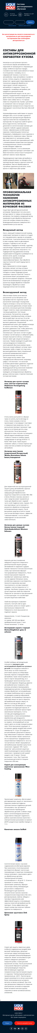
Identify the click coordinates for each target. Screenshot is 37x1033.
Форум (7, 1023)
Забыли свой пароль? (25, 25)
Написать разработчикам (24, 1023)
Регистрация (12, 25)
